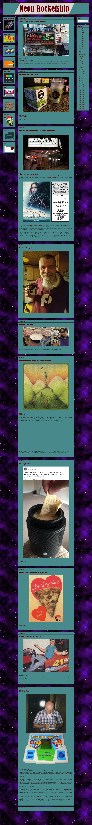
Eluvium (21, 414)
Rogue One (35, 175)
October (81, 54)
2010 (80, 88)
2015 (80, 78)
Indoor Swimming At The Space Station (35, 360)
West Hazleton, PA (34, 174)
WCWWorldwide (25, 679)
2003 (80, 102)
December (81, 48)
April (80, 67)
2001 (80, 106)
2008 (80, 92)
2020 (80, 40)
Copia (20, 413)
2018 (80, 44)
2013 (80, 82)
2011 (80, 86)
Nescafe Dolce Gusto (23, 116)
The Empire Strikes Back (52, 177)
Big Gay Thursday (26, 324)
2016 (80, 76)
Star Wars (30, 177)
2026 (80, 28)
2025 (80, 30)
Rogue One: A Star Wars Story (25, 173)
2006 (80, 96)
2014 (80, 80)
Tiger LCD (23, 779)
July (80, 61)
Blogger (48, 822)
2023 (80, 34)
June (80, 63)
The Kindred (54, 63)
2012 (80, 84)
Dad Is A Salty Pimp (27, 248)
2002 (80, 104)
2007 (80, 94)
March (80, 69)
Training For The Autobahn (30, 636)
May (80, 65)
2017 (80, 46)
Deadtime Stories (62, 63)
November (81, 51)
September (81, 56)
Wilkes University (29, 417)
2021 (80, 38)
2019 (80, 42)
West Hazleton (39, 225)
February (81, 71)
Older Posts (70, 809)
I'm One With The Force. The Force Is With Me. (37, 130)
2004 (80, 100)
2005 (80, 98)
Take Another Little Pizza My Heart (33, 572)
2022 (80, 36)
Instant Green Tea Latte (28, 74)
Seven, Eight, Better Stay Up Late (32, 21)
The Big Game (24, 691)
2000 (80, 108)
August (80, 60)
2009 (80, 90)
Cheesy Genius (25, 464)
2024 (80, 32)
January (81, 73)
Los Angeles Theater (23, 60)
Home (46, 809)
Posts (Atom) (48, 813)
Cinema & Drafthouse (24, 174)
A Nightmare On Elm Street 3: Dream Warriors (29, 58)
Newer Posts (22, 809)
